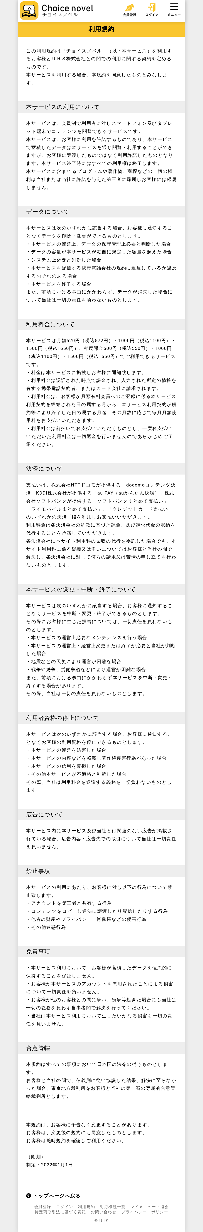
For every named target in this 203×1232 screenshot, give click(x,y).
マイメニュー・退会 (149, 1207)
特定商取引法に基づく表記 (60, 1212)
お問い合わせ (104, 1212)
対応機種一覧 (113, 1207)
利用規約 (86, 1207)
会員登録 (42, 1207)
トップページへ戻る (53, 1196)
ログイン (64, 1207)
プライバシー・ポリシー (144, 1212)
